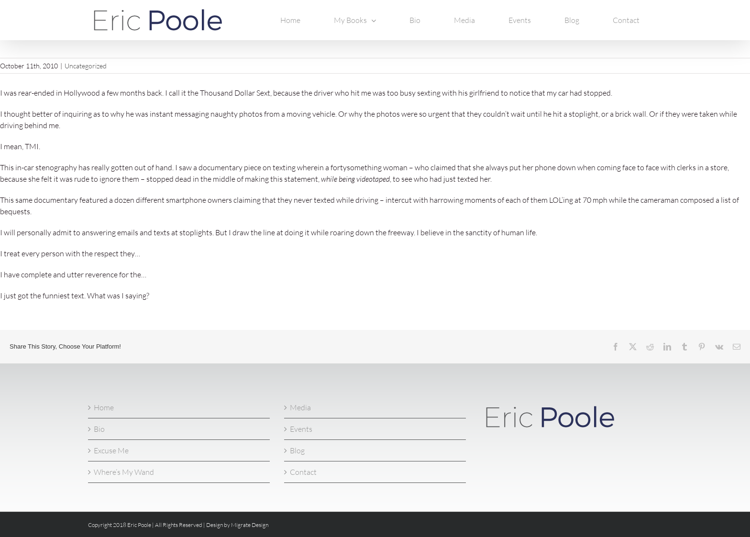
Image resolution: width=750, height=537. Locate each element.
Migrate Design (249, 524)
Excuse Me (111, 450)
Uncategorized (86, 66)
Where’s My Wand (124, 472)
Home (104, 407)
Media (300, 407)
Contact (303, 472)
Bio (99, 429)
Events (301, 429)
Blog (297, 450)
